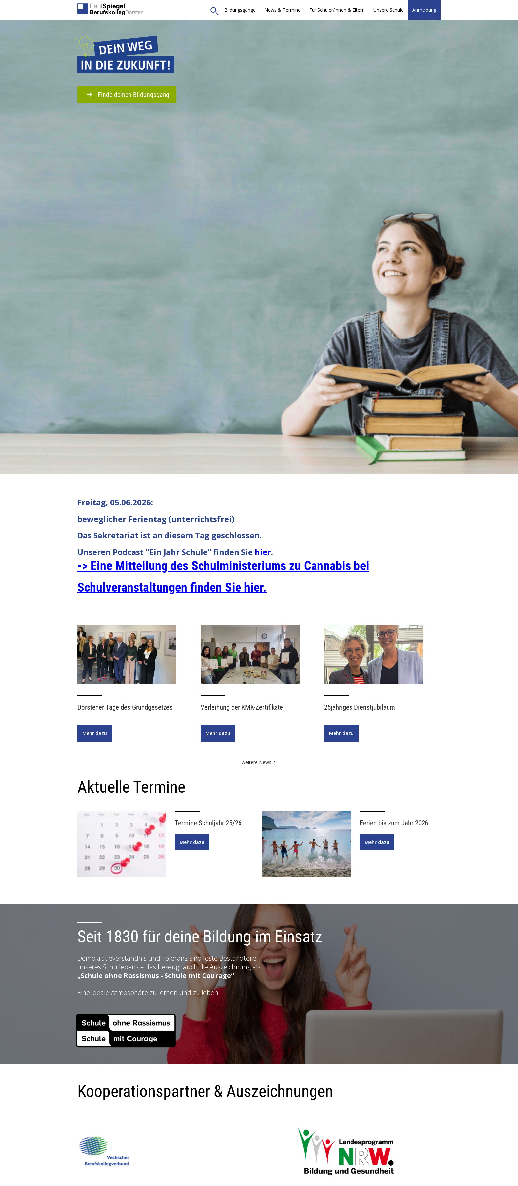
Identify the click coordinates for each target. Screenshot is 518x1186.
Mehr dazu (94, 733)
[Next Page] (259, 762)
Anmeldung (424, 10)
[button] (337, 10)
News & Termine (282, 10)
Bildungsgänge (240, 10)
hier (263, 551)
